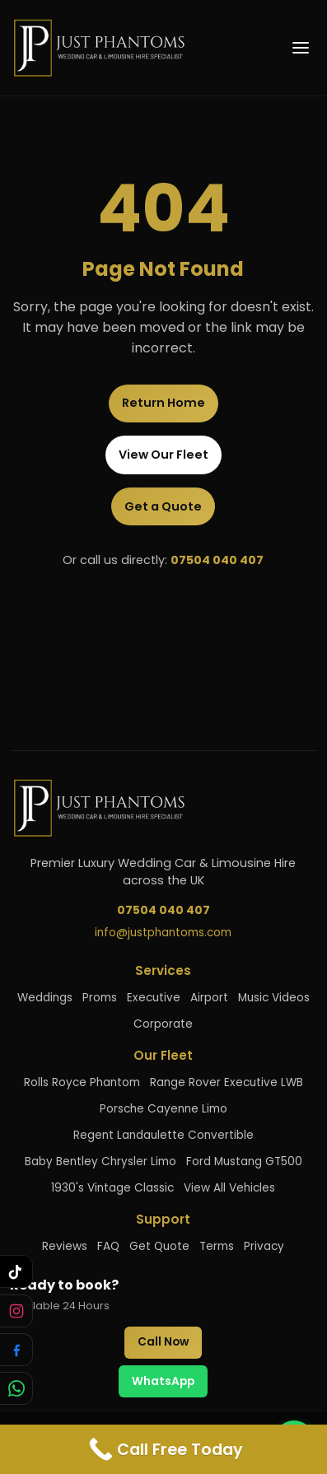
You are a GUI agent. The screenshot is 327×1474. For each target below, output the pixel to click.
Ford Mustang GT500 (244, 1161)
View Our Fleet (163, 454)
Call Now (163, 1342)
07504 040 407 (217, 560)
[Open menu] (300, 47)
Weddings (44, 997)
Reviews (64, 1246)
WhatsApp (163, 1381)
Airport (209, 997)
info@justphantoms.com (163, 932)
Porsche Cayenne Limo (163, 1109)
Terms (216, 1246)
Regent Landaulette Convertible (163, 1135)
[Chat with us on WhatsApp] (16, 1388)
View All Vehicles (229, 1188)
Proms (99, 997)
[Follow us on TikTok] (16, 1271)
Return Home (163, 402)
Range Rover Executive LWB (226, 1082)
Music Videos (274, 997)
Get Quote (159, 1246)
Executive (153, 997)
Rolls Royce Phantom (82, 1082)
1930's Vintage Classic (112, 1188)
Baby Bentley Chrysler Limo (100, 1161)
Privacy (264, 1246)
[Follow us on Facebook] (16, 1349)
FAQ (108, 1246)
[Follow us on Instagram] (16, 1310)
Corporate (163, 1024)
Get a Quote (163, 506)
